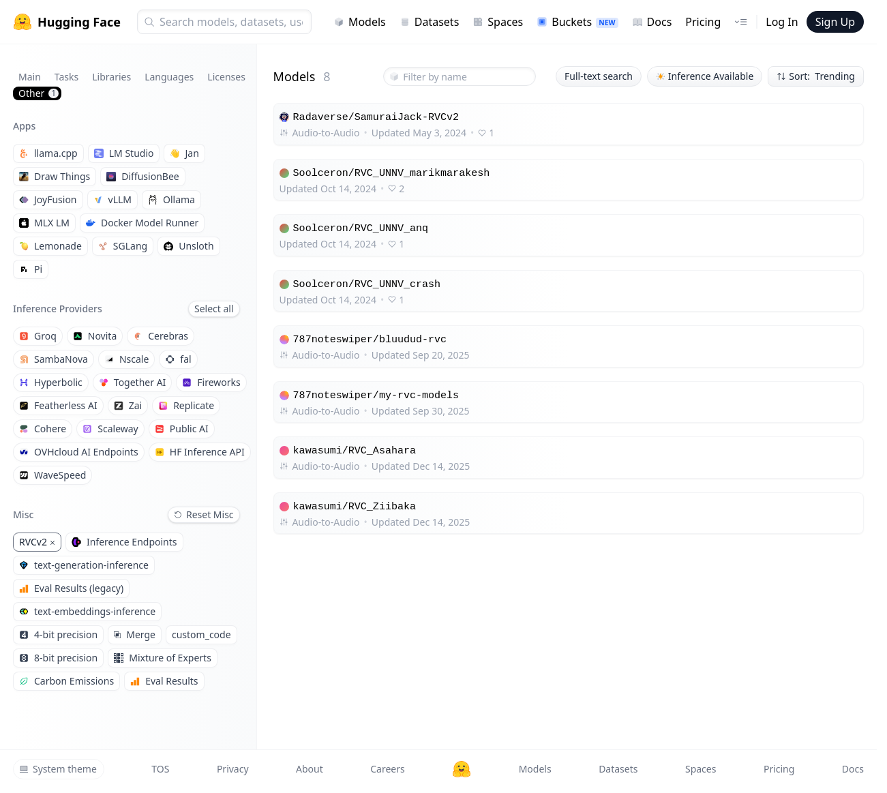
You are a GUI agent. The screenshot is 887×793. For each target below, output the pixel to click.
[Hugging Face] (461, 769)
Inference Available (705, 76)
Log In (782, 21)
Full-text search (599, 76)
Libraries (111, 76)
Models (359, 21)
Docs (652, 21)
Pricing (703, 21)
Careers (387, 768)
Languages (169, 76)
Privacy (233, 768)
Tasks (66, 76)
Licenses (226, 76)
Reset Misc (204, 514)
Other (38, 93)
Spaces (497, 21)
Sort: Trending (816, 76)
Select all (214, 308)
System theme (58, 768)
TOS (160, 768)
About (309, 768)
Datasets (430, 21)
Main (29, 76)
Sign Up (835, 21)
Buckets (577, 21)
